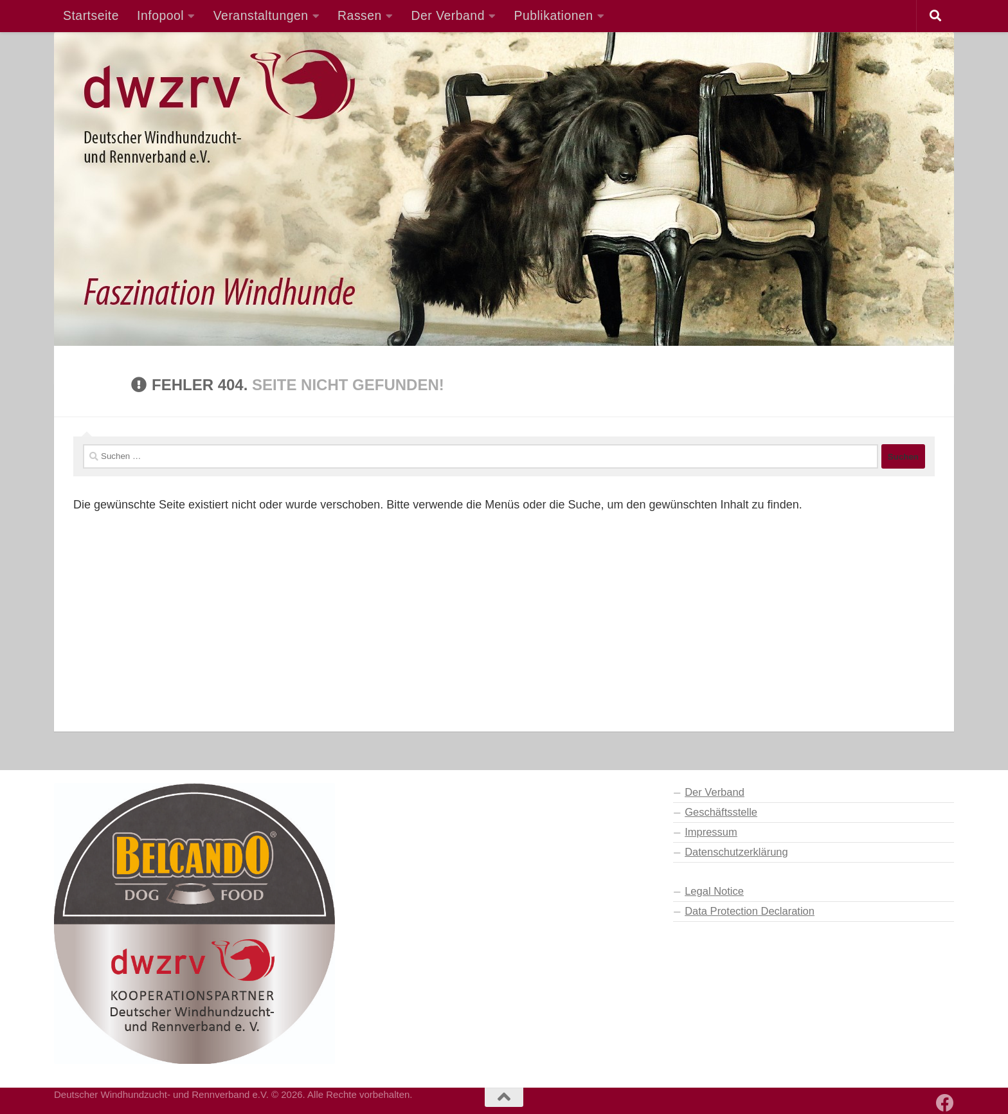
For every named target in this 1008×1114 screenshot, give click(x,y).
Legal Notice (714, 891)
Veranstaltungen (261, 15)
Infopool (160, 15)
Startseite (91, 15)
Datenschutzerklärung (736, 852)
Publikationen (553, 15)
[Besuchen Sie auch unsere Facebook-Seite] (945, 1103)
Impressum (711, 832)
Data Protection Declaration (750, 911)
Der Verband (448, 15)
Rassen (360, 15)
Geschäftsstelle (721, 812)
